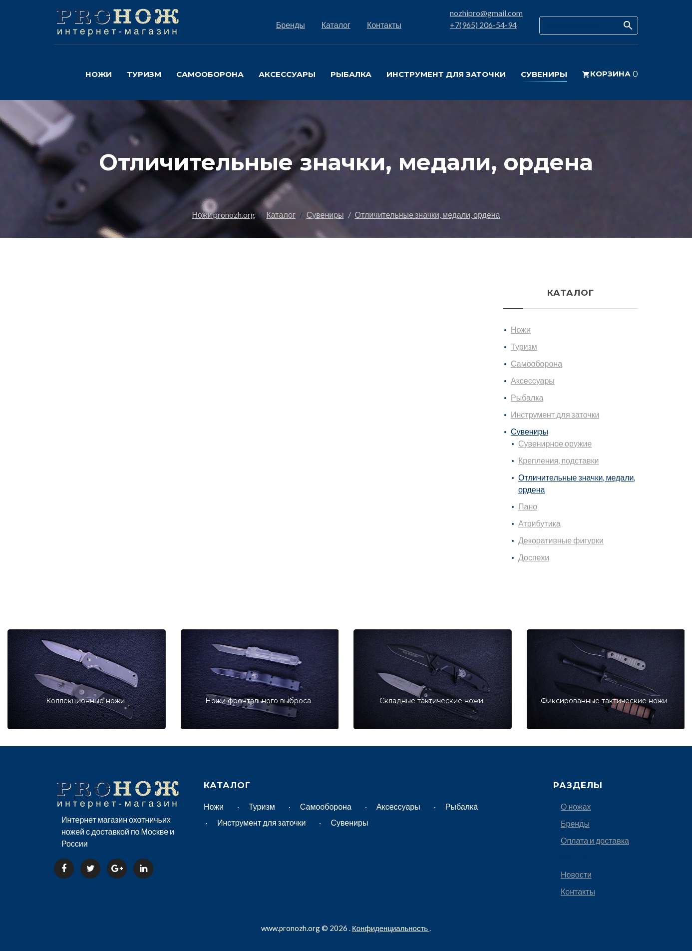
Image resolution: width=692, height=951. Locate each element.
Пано (527, 506)
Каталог (336, 24)
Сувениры (325, 214)
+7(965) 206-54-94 (483, 24)
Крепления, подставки (558, 460)
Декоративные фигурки (561, 540)
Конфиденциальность (390, 928)
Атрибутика (539, 523)
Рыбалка (527, 397)
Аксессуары (533, 380)
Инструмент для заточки (555, 414)
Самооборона (536, 363)
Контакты (384, 24)
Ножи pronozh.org (224, 214)
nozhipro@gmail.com (486, 12)
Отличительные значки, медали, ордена (427, 214)
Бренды (290, 24)
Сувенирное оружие (555, 443)
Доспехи (533, 557)
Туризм (524, 346)
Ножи (521, 329)
